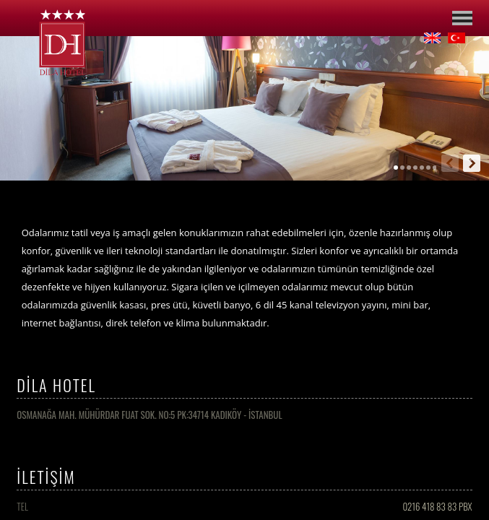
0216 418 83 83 (429, 506)
